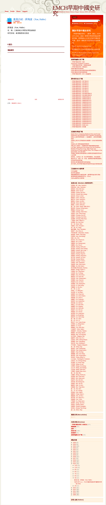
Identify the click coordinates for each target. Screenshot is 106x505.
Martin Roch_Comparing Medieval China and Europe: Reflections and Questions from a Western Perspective (86, 134)
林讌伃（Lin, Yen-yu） (77, 310)
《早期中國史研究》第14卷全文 (80, 86)
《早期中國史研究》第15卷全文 (80, 84)
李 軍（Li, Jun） (76, 289)
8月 (75, 471)
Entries (76, 23)
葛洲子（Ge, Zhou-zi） (77, 231)
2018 (74, 456)
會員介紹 (19, 22)
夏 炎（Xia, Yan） (76, 389)
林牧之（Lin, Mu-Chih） (77, 304)
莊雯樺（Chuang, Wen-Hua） (79, 219)
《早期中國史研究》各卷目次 (79, 424)
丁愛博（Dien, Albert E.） (78, 220)
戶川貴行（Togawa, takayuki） (79, 345)
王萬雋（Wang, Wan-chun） (79, 371)
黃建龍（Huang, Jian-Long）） (79, 250)
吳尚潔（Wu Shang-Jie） (78, 382)
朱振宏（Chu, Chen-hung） (78, 213)
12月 (75, 465)
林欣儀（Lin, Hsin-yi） (77, 303)
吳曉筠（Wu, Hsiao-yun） (78, 378)
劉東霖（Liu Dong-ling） (78, 315)
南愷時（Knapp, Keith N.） (78, 269)
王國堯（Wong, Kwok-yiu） (78, 375)
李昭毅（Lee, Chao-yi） (77, 280)
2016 (74, 460)
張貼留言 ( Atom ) (16, 103)
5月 (75, 476)
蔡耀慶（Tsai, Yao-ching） (78, 353)
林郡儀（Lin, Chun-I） (77, 297)
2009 (74, 495)
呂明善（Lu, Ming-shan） (78, 324)
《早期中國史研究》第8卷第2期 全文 (81, 100)
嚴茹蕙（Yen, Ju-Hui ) (77, 396)
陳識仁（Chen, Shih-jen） (78, 204)
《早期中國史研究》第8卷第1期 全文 (81, 102)
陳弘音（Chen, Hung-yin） (78, 199)
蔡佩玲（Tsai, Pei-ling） (77, 352)
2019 (74, 455)
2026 (74, 442)
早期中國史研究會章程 (77, 68)
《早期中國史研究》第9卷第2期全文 (81, 97)
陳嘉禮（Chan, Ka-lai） (77, 190)
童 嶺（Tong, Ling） (77, 346)
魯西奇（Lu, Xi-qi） (76, 325)
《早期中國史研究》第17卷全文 (80, 81)
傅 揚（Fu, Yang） (76, 227)
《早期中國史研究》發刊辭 (78, 127)
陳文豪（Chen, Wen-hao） (78, 203)
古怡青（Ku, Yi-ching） (77, 273)
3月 (75, 478)
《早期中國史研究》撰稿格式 (79, 67)
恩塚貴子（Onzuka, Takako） (79, 331)
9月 (75, 469)
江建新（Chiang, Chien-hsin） (79, 211)
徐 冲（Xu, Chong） (77, 390)
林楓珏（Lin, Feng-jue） (78, 299)
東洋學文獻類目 (75, 173)
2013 (74, 488)
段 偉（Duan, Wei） (77, 224)
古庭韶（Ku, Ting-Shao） (78, 271)
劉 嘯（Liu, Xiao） (76, 318)
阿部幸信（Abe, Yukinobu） (79, 187)
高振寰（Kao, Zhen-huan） (78, 264)
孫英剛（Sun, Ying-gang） (78, 341)
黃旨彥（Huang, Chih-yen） (79, 247)
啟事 (72, 428)
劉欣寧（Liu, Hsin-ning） (78, 317)
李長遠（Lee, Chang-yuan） (79, 278)
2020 (74, 453)
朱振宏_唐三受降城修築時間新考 (80, 144)
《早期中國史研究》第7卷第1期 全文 (81, 106)
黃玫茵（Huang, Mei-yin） (78, 252)
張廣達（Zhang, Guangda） (79, 406)
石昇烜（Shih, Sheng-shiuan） (79, 339)
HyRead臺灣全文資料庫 (77, 178)
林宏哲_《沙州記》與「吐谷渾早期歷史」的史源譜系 (85, 157)
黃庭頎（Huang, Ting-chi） (78, 254)
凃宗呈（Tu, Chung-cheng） (79, 360)
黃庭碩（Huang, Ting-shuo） (79, 255)
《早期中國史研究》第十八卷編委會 (81, 74)
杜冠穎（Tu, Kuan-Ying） (78, 362)
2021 (74, 451)
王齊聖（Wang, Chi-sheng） (79, 366)
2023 (74, 448)
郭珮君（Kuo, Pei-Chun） (78, 275)
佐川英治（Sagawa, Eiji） (78, 336)
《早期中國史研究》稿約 (78, 62)
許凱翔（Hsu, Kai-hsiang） (78, 236)
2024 (74, 446)
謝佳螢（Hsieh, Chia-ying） (78, 234)
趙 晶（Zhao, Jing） (77, 410)
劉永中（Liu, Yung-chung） (78, 322)
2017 (74, 458)
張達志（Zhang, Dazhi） (78, 404)
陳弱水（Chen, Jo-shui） (78, 201)
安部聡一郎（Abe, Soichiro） (79, 185)
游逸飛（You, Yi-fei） (77, 399)
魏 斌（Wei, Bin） (76, 373)
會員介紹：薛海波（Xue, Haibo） (30, 19)
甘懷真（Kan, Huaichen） (78, 262)
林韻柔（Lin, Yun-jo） (77, 311)
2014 (74, 463)
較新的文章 (11, 99)
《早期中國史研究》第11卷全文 (80, 91)
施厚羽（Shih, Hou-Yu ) (77, 338)
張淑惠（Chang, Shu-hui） (78, 192)
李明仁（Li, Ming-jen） (77, 290)
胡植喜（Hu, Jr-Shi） (77, 241)
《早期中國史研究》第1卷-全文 (79, 125)
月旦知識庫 (74, 171)
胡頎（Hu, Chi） (75, 238)
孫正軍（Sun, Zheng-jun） (78, 343)
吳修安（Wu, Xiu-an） (77, 383)
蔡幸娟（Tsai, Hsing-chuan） (79, 350)
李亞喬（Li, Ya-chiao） (77, 292)
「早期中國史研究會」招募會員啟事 (81, 65)
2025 (74, 444)
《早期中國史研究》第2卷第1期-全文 (81, 123)
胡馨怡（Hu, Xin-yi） (77, 245)
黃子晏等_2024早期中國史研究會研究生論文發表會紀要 (86, 164)
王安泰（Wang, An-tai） (77, 364)
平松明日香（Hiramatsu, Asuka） (80, 233)
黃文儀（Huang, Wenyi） (78, 259)
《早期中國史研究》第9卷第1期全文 (81, 98)
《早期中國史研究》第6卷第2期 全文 (81, 107)
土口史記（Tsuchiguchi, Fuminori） (81, 359)
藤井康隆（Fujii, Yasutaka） (79, 229)
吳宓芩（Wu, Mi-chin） (77, 380)
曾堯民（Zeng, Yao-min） (78, 403)
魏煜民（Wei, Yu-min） (77, 385)
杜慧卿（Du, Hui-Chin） (77, 222)
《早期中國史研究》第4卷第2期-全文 (81, 114)
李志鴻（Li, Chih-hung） (78, 285)
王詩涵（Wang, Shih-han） (78, 369)
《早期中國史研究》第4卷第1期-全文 (81, 116)
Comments (89, 23)
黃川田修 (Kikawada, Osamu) (79, 268)
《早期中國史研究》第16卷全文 (80, 83)
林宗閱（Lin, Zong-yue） (78, 313)
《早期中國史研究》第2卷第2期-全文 (81, 121)
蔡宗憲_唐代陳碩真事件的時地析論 (80, 162)
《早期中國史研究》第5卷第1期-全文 (81, 113)
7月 (75, 473)
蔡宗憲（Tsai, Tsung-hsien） (79, 355)
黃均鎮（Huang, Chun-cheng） (79, 248)
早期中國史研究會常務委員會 (79, 72)
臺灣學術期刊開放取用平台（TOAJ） (81, 176)
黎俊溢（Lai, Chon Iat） (77, 276)
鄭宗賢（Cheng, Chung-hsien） (80, 208)
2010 (74, 493)
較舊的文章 (61, 99)
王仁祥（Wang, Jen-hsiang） (79, 367)
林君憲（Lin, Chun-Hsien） (78, 296)
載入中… (73, 417)
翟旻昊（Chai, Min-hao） (78, 189)
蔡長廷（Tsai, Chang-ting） (78, 348)
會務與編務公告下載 (77, 435)
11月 (75, 467)
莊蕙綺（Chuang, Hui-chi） (78, 215)
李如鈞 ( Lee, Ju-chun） (77, 282)
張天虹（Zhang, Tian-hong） (79, 408)
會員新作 (73, 433)
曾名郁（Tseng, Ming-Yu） (78, 357)
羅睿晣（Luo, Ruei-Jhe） (78, 327)
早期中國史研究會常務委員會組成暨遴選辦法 (83, 70)
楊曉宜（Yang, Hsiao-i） (78, 394)
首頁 (36, 99)
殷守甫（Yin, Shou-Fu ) (77, 397)
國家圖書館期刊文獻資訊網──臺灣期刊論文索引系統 (85, 174)
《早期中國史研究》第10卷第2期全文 (81, 93)
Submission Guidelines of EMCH (80, 63)
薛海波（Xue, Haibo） (77, 392)
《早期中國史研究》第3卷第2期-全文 (81, 118)
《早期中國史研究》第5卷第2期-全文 (81, 111)
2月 (75, 486)
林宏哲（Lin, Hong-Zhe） (78, 301)
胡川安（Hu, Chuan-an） (78, 240)
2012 (74, 489)
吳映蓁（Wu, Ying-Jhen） (78, 387)
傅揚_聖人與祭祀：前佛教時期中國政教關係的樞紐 (85, 146)
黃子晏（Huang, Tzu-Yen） (78, 257)
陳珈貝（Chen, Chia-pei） (78, 197)
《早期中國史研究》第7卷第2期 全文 (81, 104)
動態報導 (73, 426)
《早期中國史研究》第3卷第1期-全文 (81, 120)
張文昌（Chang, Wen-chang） (79, 194)
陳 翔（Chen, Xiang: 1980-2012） (81, 206)
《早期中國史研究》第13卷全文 (80, 88)
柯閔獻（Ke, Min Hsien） (78, 266)
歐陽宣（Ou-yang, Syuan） (78, 332)
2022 (74, 449)
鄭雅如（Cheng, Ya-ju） (77, 210)
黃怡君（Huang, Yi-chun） (78, 261)
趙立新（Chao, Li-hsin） (78, 196)
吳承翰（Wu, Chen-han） (78, 376)
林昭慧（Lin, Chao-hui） (78, 294)
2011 (74, 491)
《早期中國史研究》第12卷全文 (80, 90)
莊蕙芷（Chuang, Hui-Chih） (79, 217)
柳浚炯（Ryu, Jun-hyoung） (79, 334)
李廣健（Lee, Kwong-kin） (78, 283)
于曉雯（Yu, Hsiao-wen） (78, 401)
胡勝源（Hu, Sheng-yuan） (78, 243)
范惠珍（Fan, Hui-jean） (78, 226)
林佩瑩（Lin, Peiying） (77, 306)
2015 (74, 462)
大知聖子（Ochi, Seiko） (78, 329)
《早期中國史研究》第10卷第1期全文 (81, 95)
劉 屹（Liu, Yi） (76, 320)
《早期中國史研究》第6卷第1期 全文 (81, 109)
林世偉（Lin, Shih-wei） (77, 308)
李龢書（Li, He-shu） (77, 287)
